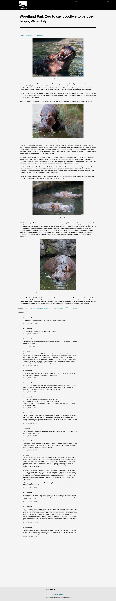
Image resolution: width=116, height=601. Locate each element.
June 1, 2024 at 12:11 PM (30, 536)
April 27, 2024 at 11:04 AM (30, 501)
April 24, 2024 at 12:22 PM (30, 346)
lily (60, 308)
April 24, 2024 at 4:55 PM (30, 378)
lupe (62, 308)
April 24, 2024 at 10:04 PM (30, 436)
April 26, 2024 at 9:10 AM (30, 487)
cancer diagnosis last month (60, 86)
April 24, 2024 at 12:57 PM (30, 365)
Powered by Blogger (58, 594)
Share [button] (75, 308)
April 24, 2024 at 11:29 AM (30, 323)
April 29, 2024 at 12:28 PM (30, 522)
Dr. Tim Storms (35, 308)
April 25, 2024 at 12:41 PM (30, 450)
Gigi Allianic (45, 308)
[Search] (75, 1)
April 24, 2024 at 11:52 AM (30, 334)
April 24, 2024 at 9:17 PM (30, 423)
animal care (27, 308)
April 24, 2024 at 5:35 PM (30, 392)
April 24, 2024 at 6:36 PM (30, 408)
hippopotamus (53, 308)
